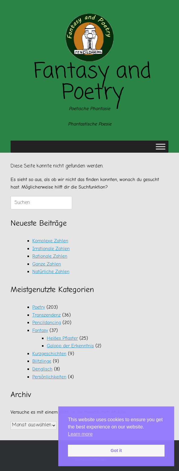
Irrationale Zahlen (51, 248)
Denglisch (42, 369)
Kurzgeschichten (49, 353)
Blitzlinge (41, 361)
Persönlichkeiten (49, 377)
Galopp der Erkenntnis (70, 345)
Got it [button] (116, 450)
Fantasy (40, 330)
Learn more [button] (80, 434)
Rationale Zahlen (49, 256)
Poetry (38, 307)
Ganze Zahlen (46, 264)
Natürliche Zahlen (50, 271)
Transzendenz (46, 315)
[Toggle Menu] (160, 147)
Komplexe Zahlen (50, 240)
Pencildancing (46, 322)
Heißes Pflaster (62, 338)
